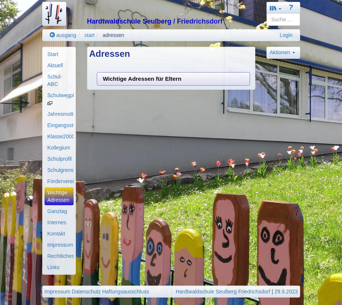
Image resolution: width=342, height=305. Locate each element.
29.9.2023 (286, 292)
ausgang (63, 35)
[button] (276, 8)
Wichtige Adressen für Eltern (142, 79)
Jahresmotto (60, 114)
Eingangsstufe (60, 125)
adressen (113, 35)
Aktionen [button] (282, 52)
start (89, 35)
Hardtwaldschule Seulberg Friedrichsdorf (223, 292)
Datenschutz (86, 292)
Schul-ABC (54, 80)
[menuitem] (59, 54)
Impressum (60, 245)
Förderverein (60, 181)
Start (53, 54)
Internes (57, 222)
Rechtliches (60, 256)
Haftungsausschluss (125, 292)
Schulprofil (59, 159)
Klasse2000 (60, 136)
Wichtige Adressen (58, 196)
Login (286, 35)
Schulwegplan (60, 98)
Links (53, 267)
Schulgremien (60, 170)
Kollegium (58, 148)
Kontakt (56, 234)
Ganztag (57, 211)
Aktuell (55, 65)
